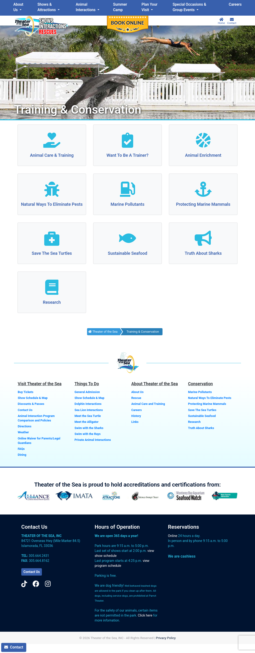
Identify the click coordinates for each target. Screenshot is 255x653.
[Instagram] (48, 584)
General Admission (87, 392)
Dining (22, 454)
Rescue (136, 398)
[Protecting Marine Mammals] (203, 190)
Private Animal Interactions (93, 440)
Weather (23, 432)
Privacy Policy (166, 638)
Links (134, 422)
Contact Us (25, 410)
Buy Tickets (25, 392)
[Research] (51, 288)
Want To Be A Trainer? (127, 155)
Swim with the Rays (88, 434)
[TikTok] (24, 584)
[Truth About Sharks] (203, 239)
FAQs (21, 449)
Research (52, 302)
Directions (24, 426)
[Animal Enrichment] (203, 141)
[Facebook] (36, 584)
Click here (145, 615)
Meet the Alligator (86, 422)
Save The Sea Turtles (52, 253)
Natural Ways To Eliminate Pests (52, 204)
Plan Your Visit (149, 7)
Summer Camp (120, 7)
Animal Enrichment (203, 155)
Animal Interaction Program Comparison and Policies (36, 418)
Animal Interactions (86, 7)
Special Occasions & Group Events (189, 7)
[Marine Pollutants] (127, 190)
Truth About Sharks (203, 253)
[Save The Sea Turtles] (51, 239)
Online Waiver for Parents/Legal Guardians (39, 441)
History (136, 416)
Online (172, 536)
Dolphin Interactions (88, 404)
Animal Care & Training (52, 155)
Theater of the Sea (103, 331)
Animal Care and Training (148, 404)
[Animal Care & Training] (51, 141)
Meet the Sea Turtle (88, 416)
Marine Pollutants (128, 204)
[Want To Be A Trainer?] (127, 141)
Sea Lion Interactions (89, 410)
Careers (235, 4)
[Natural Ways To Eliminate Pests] (51, 190)
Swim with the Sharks (89, 428)
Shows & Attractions (47, 7)
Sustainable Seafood (127, 253)
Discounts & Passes (31, 404)
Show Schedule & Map (33, 398)
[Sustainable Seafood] (127, 239)
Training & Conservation (143, 331)
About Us (18, 7)
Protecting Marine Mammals (203, 204)
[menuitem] (19, 7)
